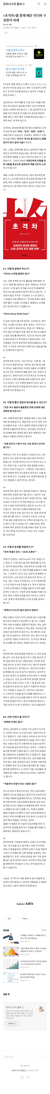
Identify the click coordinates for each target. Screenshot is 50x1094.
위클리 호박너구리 (38, 84)
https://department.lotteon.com (19, 46)
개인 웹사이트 (25, 1065)
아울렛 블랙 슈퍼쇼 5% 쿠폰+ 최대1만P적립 (17, 50)
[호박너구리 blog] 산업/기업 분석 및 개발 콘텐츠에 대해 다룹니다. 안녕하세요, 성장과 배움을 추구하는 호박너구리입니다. (19, 1014)
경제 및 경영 (7, 24)
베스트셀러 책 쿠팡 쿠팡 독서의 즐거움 (16, 69)
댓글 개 (6, 994)
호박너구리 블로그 (14, 4)
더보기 (44, 930)
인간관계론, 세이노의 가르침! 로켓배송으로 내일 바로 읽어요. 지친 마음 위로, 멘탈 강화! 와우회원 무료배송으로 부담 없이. (17, 74)
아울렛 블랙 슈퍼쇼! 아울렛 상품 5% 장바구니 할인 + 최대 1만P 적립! (17, 55)
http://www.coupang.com (17, 65)
